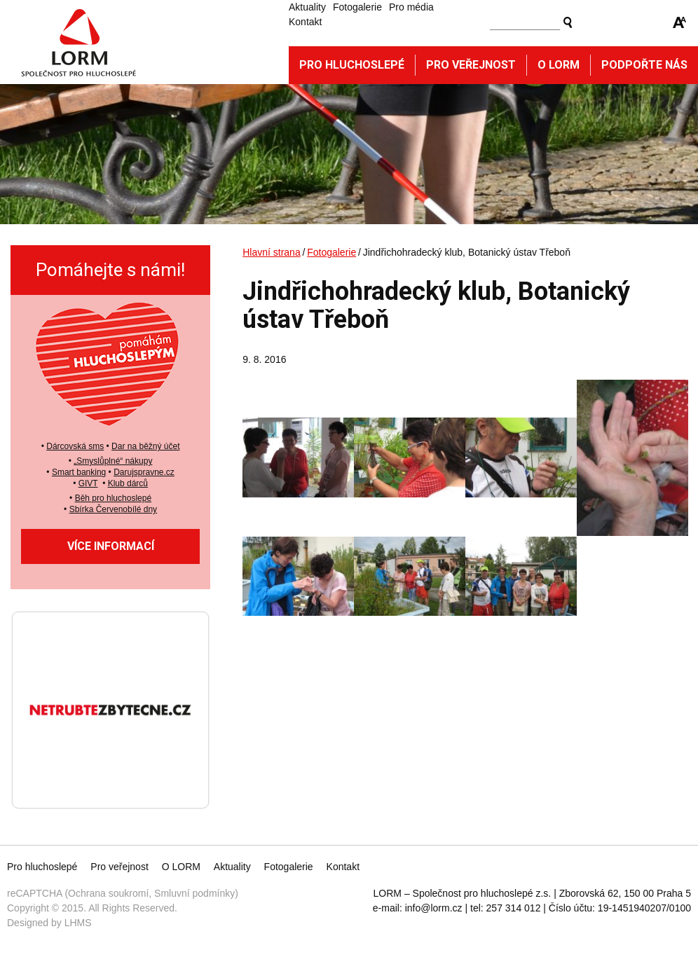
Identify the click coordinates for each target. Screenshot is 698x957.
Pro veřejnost (471, 64)
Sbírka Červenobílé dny (113, 509)
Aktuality (307, 7)
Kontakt (305, 21)
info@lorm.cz (434, 908)
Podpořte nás (644, 64)
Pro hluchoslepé (351, 64)
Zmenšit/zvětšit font (679, 22)
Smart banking (79, 472)
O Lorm (559, 64)
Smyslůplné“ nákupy (114, 461)
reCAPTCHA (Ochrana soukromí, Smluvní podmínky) (122, 893)
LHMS (78, 922)
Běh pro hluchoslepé (113, 498)
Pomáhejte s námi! (110, 269)
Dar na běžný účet (145, 446)
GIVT (88, 483)
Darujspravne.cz (144, 472)
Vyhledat (567, 22)
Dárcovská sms (75, 446)
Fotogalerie (357, 7)
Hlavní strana (271, 252)
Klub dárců (128, 483)
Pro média (411, 7)
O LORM (181, 866)
